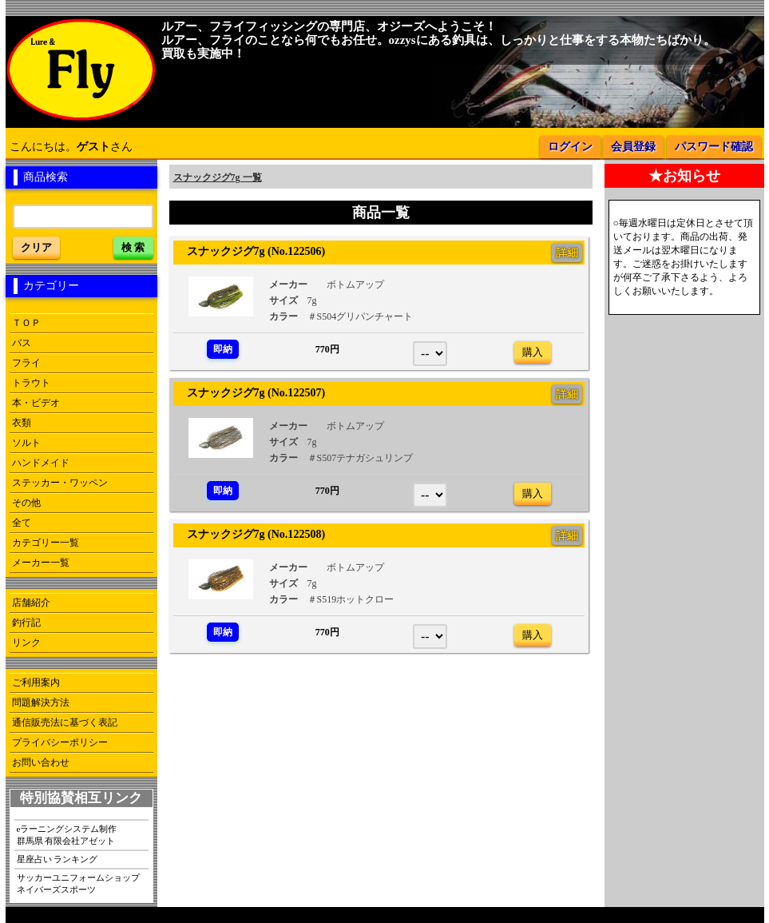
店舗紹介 (31, 602)
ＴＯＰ (26, 322)
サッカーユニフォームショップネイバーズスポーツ (78, 883)
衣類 (21, 422)
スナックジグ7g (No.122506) (251, 251)
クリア (36, 247)
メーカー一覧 (40, 562)
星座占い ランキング (57, 859)
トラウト (31, 382)
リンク (26, 642)
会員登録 (633, 147)
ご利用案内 (36, 682)
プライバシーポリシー (60, 742)
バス (21, 342)
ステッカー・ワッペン (60, 482)
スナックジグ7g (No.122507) (251, 392)
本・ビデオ (36, 402)
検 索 (133, 247)
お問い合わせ (40, 762)
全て (21, 522)
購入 (532, 352)
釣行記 (26, 622)
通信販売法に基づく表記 (64, 722)
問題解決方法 (40, 702)
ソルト (26, 442)
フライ (26, 362)
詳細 (567, 252)
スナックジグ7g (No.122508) (251, 533)
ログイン (570, 147)
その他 (26, 502)
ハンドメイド (40, 462)
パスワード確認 (714, 147)
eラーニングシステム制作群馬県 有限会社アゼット (67, 834)
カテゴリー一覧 (45, 542)
